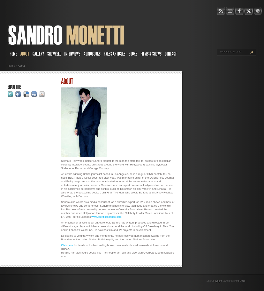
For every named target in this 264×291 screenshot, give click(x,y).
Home (13, 54)
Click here (67, 245)
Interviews (72, 54)
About (24, 54)
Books (133, 54)
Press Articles (114, 54)
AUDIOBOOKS (92, 54)
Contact (171, 54)
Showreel (54, 54)
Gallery (38, 54)
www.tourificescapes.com (106, 216)
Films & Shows (151, 54)
